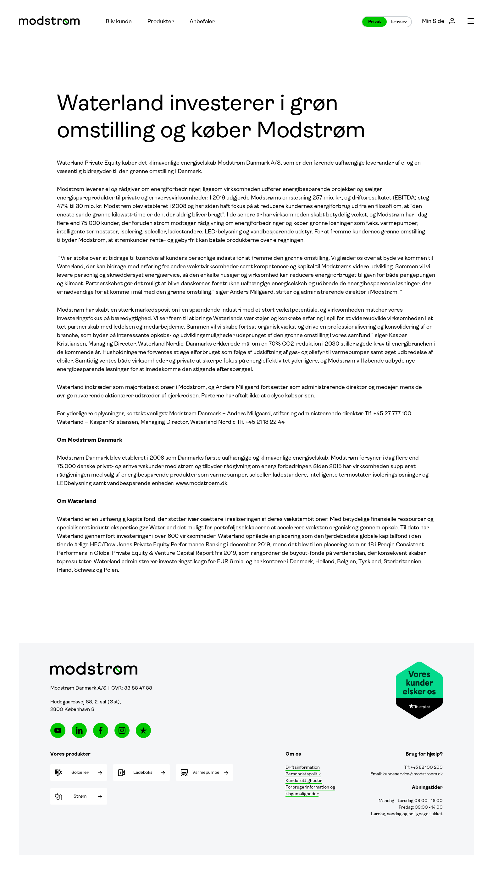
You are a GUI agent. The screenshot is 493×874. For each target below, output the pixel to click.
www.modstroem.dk (201, 484)
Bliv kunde (119, 22)
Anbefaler (202, 22)
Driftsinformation (302, 767)
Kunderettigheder (303, 780)
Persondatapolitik (303, 774)
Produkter (160, 22)
